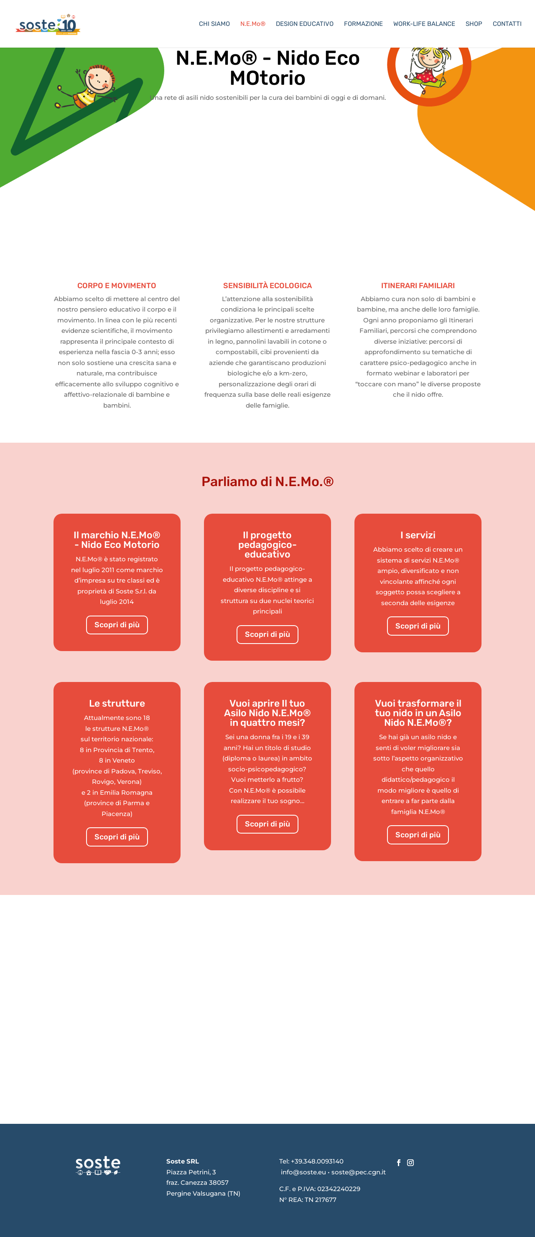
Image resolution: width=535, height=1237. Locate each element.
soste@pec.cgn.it (358, 1172)
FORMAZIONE (363, 24)
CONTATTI (507, 24)
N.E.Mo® (252, 24)
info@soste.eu (303, 1172)
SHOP (474, 24)
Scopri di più (117, 624)
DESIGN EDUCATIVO (305, 24)
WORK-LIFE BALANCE (424, 24)
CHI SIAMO (214, 24)
